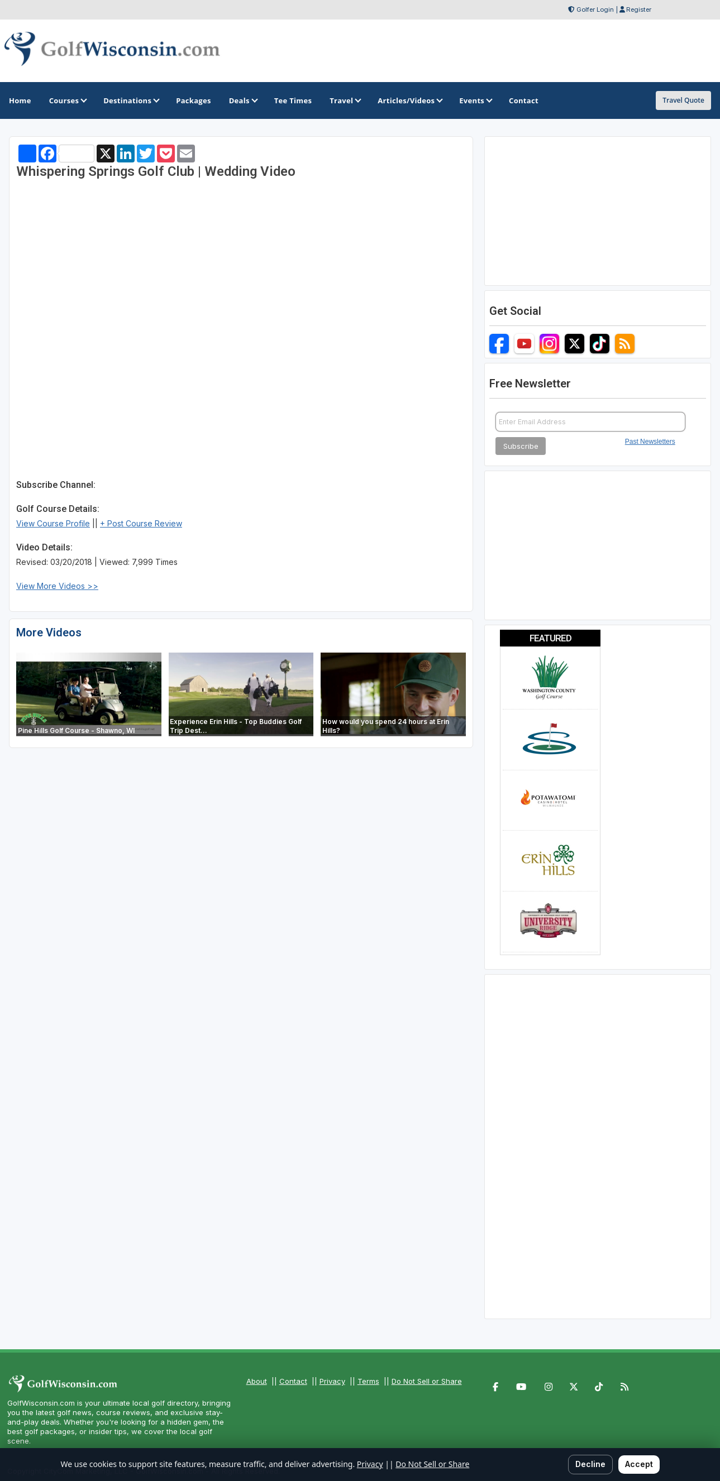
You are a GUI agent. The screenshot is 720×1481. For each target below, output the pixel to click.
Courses (67, 100)
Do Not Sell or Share (427, 1381)
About (256, 1381)
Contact (293, 1381)
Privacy (332, 1381)
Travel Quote (683, 100)
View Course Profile (53, 523)
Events (475, 100)
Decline (590, 1464)
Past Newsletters (650, 441)
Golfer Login (595, 9)
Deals (242, 100)
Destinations (130, 100)
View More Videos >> (57, 586)
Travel (345, 100)
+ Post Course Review (141, 523)
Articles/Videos (409, 100)
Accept (639, 1464)
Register (638, 9)
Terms (368, 1381)
